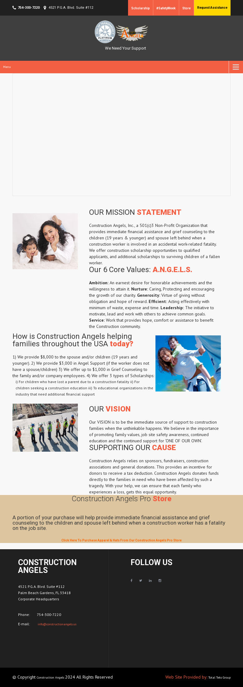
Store (186, 8)
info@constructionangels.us (56, 624)
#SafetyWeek (166, 8)
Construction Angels (51, 677)
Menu (7, 67)
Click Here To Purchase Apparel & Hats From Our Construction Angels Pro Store (121, 540)
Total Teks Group (219, 677)
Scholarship (140, 8)
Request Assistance (212, 7)
